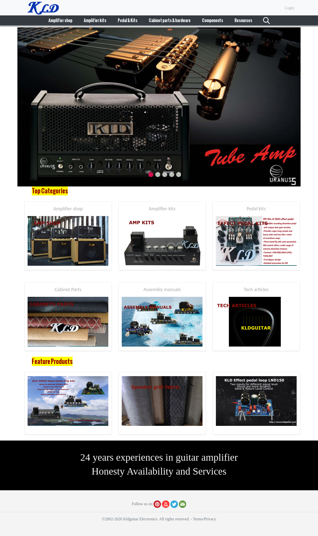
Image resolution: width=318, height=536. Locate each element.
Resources (243, 20)
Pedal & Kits (127, 20)
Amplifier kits (95, 20)
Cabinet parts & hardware (170, 20)
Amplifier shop (60, 20)
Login (289, 8)
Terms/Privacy (204, 519)
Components (212, 20)
